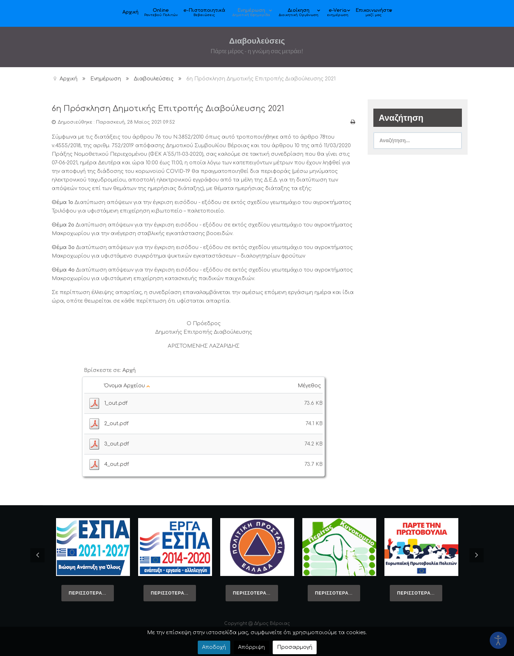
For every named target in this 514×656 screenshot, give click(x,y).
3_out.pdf (116, 443)
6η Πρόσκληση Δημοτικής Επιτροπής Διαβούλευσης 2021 (177, 108)
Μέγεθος (310, 385)
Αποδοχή (214, 647)
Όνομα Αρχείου (127, 385)
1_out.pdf (115, 403)
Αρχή (129, 370)
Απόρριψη (251, 647)
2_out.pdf (116, 423)
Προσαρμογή (294, 647)
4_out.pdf (116, 464)
